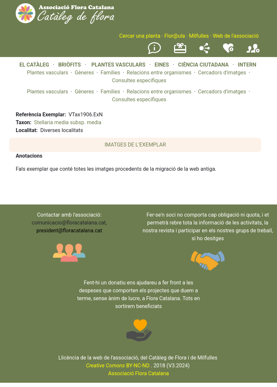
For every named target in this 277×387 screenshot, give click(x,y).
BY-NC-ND (117, 365)
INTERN (247, 65)
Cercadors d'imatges (222, 72)
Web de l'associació (236, 36)
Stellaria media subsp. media (67, 122)
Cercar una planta (139, 36)
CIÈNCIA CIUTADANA (203, 65)
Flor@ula (174, 36)
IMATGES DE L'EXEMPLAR (135, 145)
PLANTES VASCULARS (118, 65)
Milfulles (199, 36)
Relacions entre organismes (159, 72)
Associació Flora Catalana (138, 373)
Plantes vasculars (47, 72)
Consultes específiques (139, 80)
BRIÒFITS (70, 65)
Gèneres (84, 72)
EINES (161, 65)
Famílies (110, 72)
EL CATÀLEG (34, 65)
